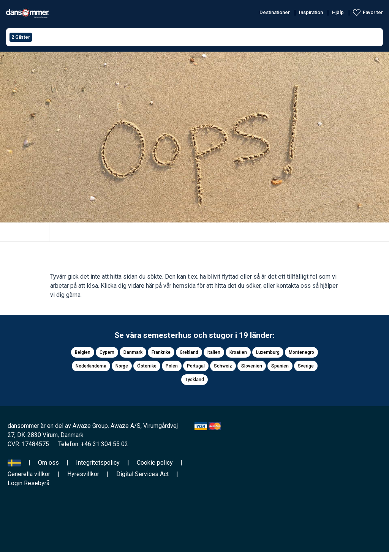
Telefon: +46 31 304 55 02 (93, 444)
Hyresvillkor (83, 474)
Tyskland (194, 379)
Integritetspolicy (98, 462)
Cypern (107, 352)
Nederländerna (91, 366)
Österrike (147, 366)
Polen (172, 366)
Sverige (306, 366)
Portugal (196, 366)
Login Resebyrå (28, 483)
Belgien (82, 352)
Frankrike (161, 352)
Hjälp (338, 12)
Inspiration (311, 12)
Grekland (189, 352)
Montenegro (301, 352)
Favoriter (373, 12)
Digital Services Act (142, 474)
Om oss (48, 462)
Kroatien (238, 352)
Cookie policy (155, 462)
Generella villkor (29, 474)
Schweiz (223, 366)
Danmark (132, 352)
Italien (213, 352)
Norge (121, 366)
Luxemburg (268, 352)
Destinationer (274, 12)
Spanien (280, 366)
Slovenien (251, 366)
